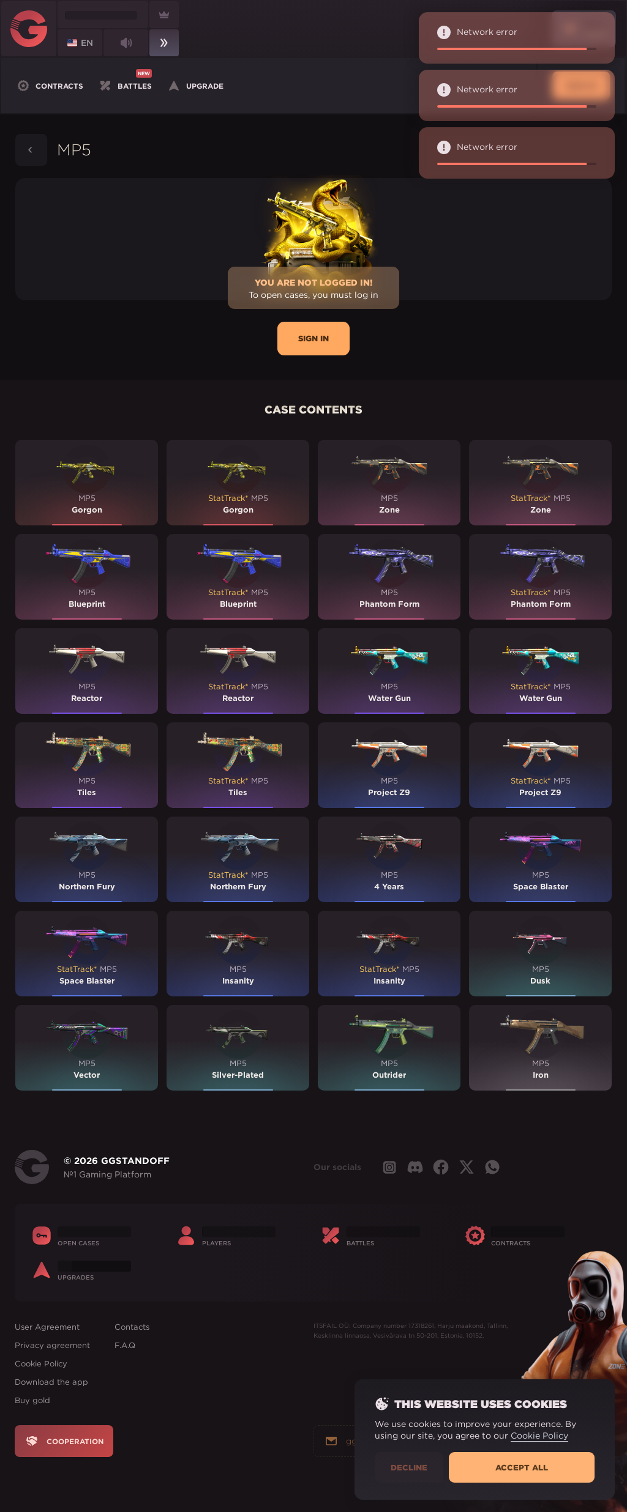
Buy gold (32, 1400)
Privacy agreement (52, 1345)
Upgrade (195, 85)
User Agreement (47, 1327)
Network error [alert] (513, 38)
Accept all (521, 1467)
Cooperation (63, 1441)
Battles (125, 84)
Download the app (51, 1382)
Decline (409, 1467)
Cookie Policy (41, 1363)
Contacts (132, 1327)
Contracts (49, 85)
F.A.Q (125, 1345)
